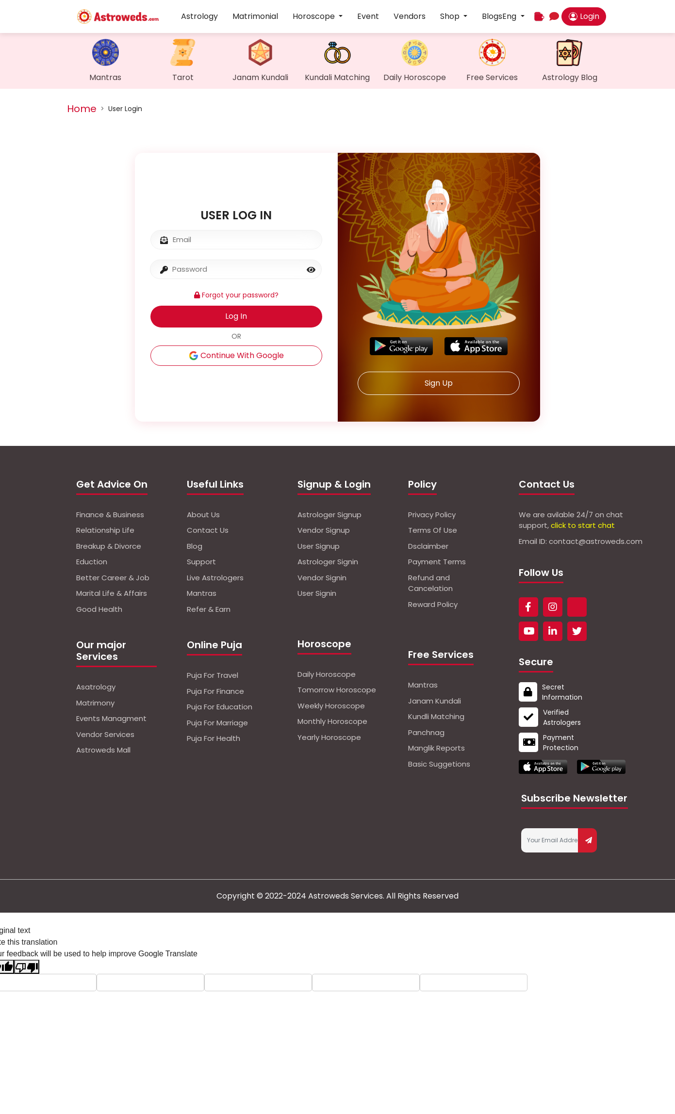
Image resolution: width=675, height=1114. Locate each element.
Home (82, 108)
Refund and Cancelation (430, 583)
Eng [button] (510, 16)
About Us (203, 514)
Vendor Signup (323, 530)
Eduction (91, 562)
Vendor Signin (321, 578)
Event (368, 16)
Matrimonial (255, 16)
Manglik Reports (436, 748)
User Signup (318, 546)
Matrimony (95, 703)
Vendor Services (105, 734)
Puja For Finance (215, 691)
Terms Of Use (432, 530)
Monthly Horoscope (332, 721)
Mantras (201, 593)
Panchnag (426, 732)
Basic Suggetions (439, 764)
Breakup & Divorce (108, 546)
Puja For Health (213, 738)
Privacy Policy (432, 514)
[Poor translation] (26, 967)
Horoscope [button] (315, 16)
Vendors (410, 16)
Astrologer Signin (327, 562)
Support (201, 562)
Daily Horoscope (326, 674)
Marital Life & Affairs (111, 593)
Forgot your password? (236, 295)
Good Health (99, 609)
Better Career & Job (112, 578)
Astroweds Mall (103, 750)
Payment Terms (437, 562)
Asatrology (95, 687)
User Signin (316, 593)
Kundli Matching (436, 716)
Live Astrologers (215, 578)
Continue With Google (236, 355)
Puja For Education (219, 707)
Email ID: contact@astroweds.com (580, 541)
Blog (194, 546)
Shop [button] (450, 16)
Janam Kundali (434, 701)
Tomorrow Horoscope (336, 690)
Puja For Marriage (217, 723)
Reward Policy (433, 604)
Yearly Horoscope (329, 737)
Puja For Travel (212, 675)
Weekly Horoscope (331, 706)
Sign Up (439, 383)
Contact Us (208, 530)
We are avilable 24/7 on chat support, (571, 520)
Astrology (199, 16)
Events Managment (111, 718)
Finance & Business (110, 514)
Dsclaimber (428, 546)
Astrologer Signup (329, 514)
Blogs (492, 16)
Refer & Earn (208, 609)
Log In (236, 316)
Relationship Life (105, 530)
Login (583, 16)
